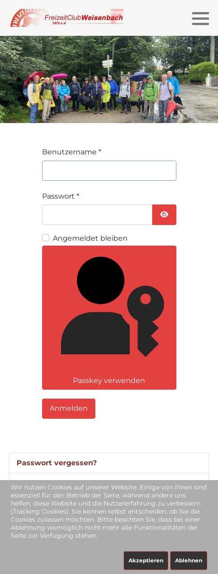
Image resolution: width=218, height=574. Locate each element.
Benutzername (71, 152)
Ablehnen (188, 560)
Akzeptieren (145, 560)
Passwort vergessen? (57, 463)
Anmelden (69, 408)
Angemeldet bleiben (90, 238)
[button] (200, 18)
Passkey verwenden (108, 317)
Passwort (60, 196)
